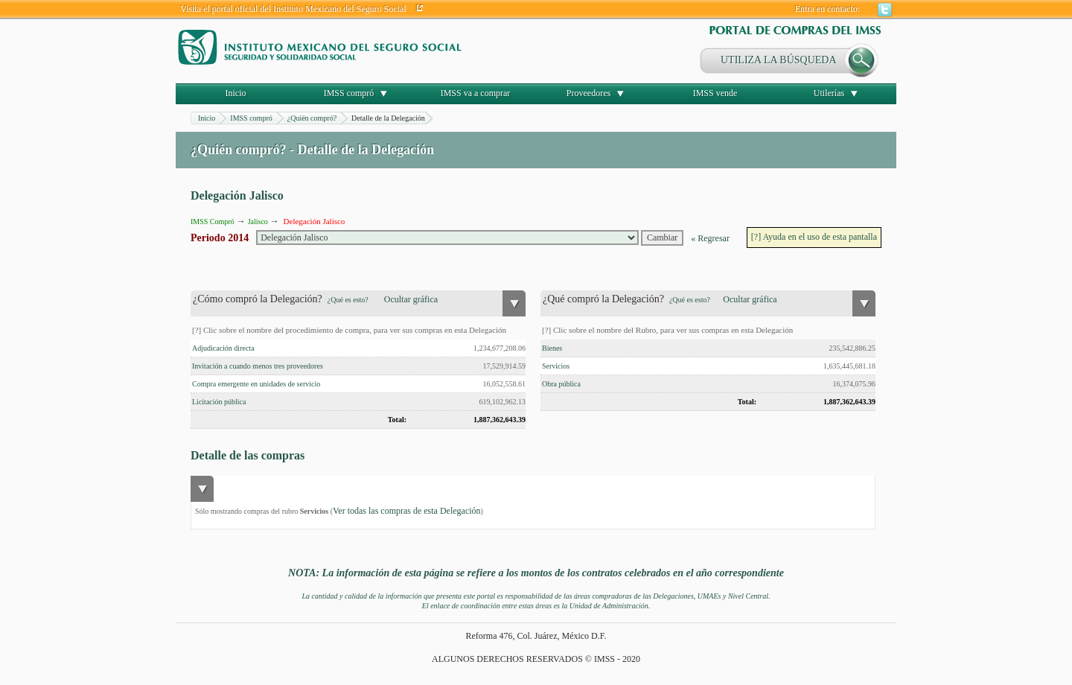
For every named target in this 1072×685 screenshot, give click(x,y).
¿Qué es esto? (348, 300)
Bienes (552, 348)
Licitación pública (219, 402)
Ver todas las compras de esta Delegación (407, 511)
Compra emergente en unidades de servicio (256, 384)
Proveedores (588, 93)
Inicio (236, 93)
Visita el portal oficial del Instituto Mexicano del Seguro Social (293, 9)
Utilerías (829, 93)
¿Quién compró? (311, 118)
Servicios (556, 366)
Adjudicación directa (223, 348)
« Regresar (710, 238)
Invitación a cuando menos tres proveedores (257, 366)
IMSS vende (715, 93)
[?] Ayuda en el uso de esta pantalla (814, 237)
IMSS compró (349, 93)
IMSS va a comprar (476, 93)
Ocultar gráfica (411, 299)
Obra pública (561, 384)
